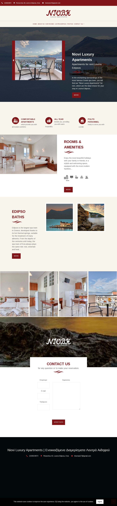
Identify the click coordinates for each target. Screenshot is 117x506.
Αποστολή (58, 422)
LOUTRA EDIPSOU (60, 24)
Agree (100, 501)
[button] (13, 60)
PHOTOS (70, 24)
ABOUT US (41, 24)
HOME (35, 24)
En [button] (82, 24)
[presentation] (53, 416)
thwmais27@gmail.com (52, 3)
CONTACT (77, 24)
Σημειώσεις (66, 380)
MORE (76, 95)
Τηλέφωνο (43, 402)
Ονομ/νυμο (43, 380)
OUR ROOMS (49, 24)
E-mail (43, 391)
